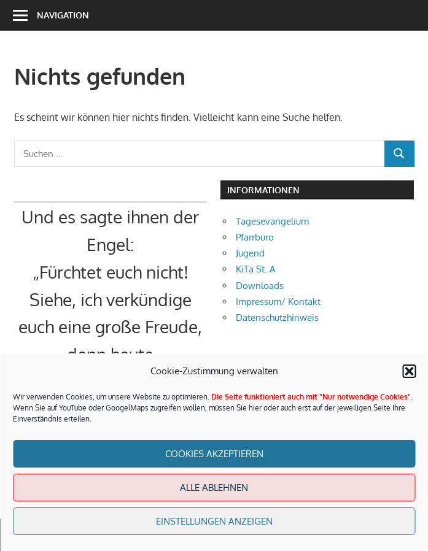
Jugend (250, 253)
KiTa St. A (256, 269)
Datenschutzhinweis (277, 317)
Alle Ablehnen (214, 487)
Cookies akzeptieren (214, 454)
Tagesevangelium (272, 221)
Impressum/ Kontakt (278, 301)
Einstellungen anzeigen (214, 521)
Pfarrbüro (255, 237)
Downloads (260, 285)
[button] (409, 371)
